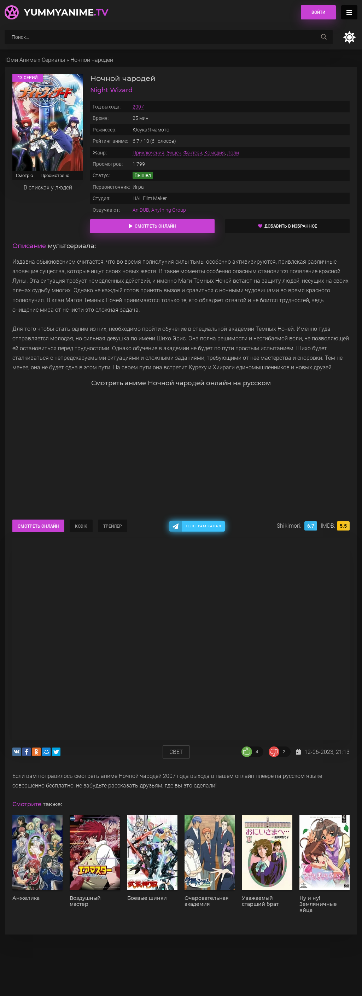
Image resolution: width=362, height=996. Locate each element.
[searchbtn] (324, 37)
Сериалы (53, 60)
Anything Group (168, 210)
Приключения (148, 153)
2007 (138, 107)
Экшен (174, 153)
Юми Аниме (20, 60)
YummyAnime (66, 12)
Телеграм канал (203, 526)
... (78, 175)
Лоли (233, 153)
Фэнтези (192, 153)
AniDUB (141, 210)
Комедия (214, 153)
